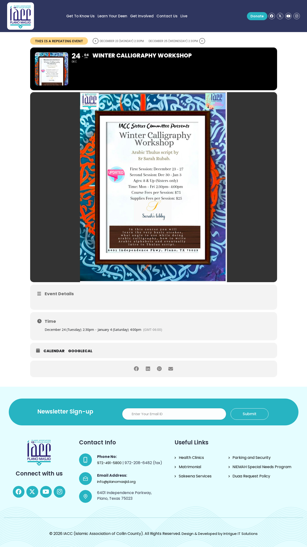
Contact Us (167, 16)
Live (183, 16)
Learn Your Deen (112, 16)
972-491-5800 (110, 462)
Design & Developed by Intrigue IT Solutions (220, 533)
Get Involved (142, 16)
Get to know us (80, 16)
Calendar (54, 351)
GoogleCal (80, 351)
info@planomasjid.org (116, 481)
